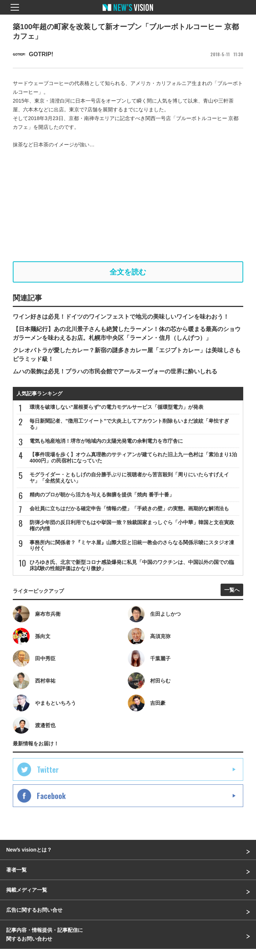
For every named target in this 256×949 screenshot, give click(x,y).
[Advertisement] (128, 205)
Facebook (51, 795)
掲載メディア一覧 (26, 890)
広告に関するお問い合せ (34, 910)
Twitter (48, 769)
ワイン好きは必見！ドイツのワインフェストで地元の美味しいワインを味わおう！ (121, 317)
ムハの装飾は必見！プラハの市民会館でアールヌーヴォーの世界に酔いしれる (115, 371)
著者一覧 (16, 870)
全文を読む (128, 272)
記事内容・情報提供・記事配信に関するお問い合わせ (44, 934)
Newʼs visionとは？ (29, 850)
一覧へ (232, 590)
